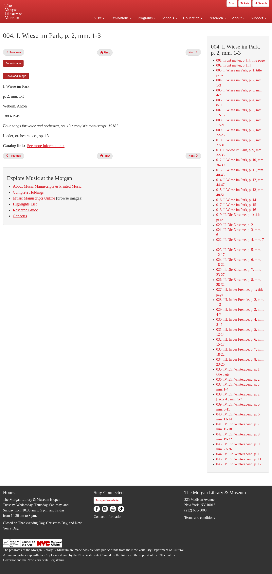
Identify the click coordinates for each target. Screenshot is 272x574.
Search (261, 3)
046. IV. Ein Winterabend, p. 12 (238, 464)
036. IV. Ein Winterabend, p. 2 (238, 379)
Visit (99, 18)
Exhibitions (121, 18)
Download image (16, 76)
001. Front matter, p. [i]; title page (240, 60)
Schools (169, 18)
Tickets (245, 3)
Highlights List (25, 204)
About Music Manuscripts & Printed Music (47, 186)
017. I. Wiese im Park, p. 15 (236, 205)
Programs (146, 18)
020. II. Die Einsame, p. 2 (234, 225)
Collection (192, 18)
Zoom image (13, 63)
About (238, 18)
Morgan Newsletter (107, 500)
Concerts (20, 216)
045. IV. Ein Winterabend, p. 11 (238, 459)
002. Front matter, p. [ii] (233, 65)
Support (258, 18)
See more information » (45, 146)
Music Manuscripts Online (34, 198)
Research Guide (25, 210)
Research (217, 18)
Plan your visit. (89, 26)
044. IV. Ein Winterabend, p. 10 (238, 454)
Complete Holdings (28, 192)
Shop (232, 3)
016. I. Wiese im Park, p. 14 (236, 200)
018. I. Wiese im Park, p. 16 (236, 210)
